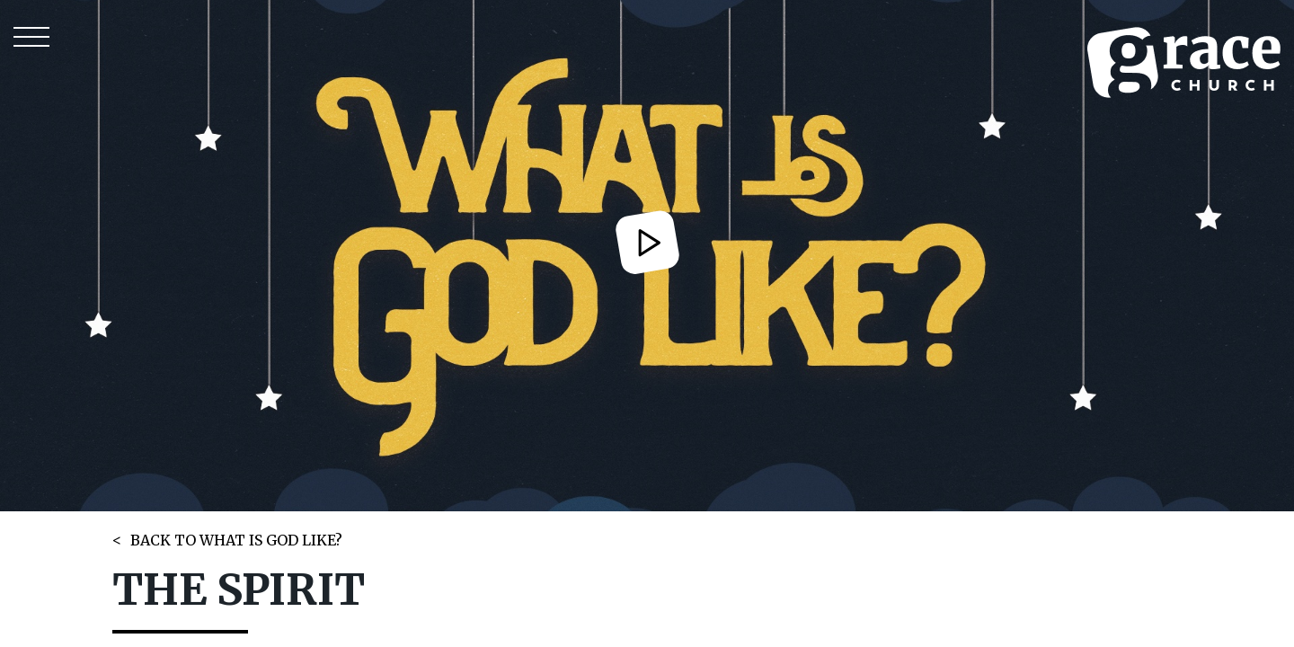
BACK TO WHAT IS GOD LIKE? (236, 540)
